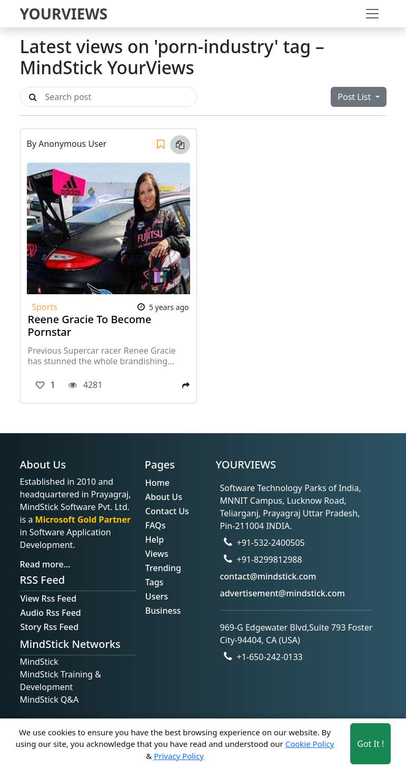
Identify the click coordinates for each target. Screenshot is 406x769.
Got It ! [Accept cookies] (370, 744)
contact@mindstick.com (268, 576)
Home (157, 482)
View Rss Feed (49, 598)
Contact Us (167, 511)
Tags (154, 582)
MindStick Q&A (49, 699)
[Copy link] (180, 144)
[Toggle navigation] (372, 14)
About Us (163, 497)
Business (163, 610)
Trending (163, 568)
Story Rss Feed (50, 627)
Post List (355, 97)
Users (156, 596)
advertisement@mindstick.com (282, 593)
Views (157, 554)
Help (154, 539)
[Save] (160, 144)
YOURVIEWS (64, 14)
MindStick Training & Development (61, 680)
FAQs (155, 525)
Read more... (45, 564)
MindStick (39, 661)
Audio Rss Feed (51, 612)
